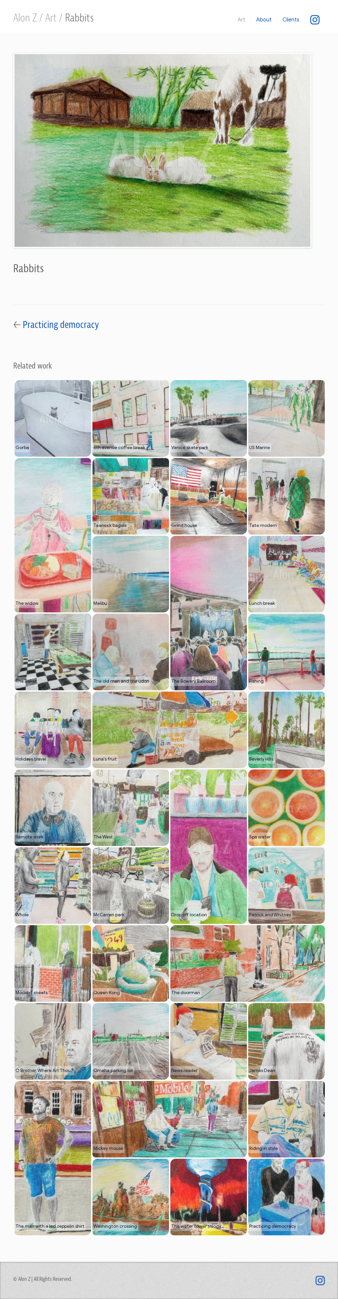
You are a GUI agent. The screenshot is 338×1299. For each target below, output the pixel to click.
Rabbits (79, 18)
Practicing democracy (61, 325)
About (264, 19)
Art (52, 18)
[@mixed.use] (315, 19)
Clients (291, 19)
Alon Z (26, 18)
